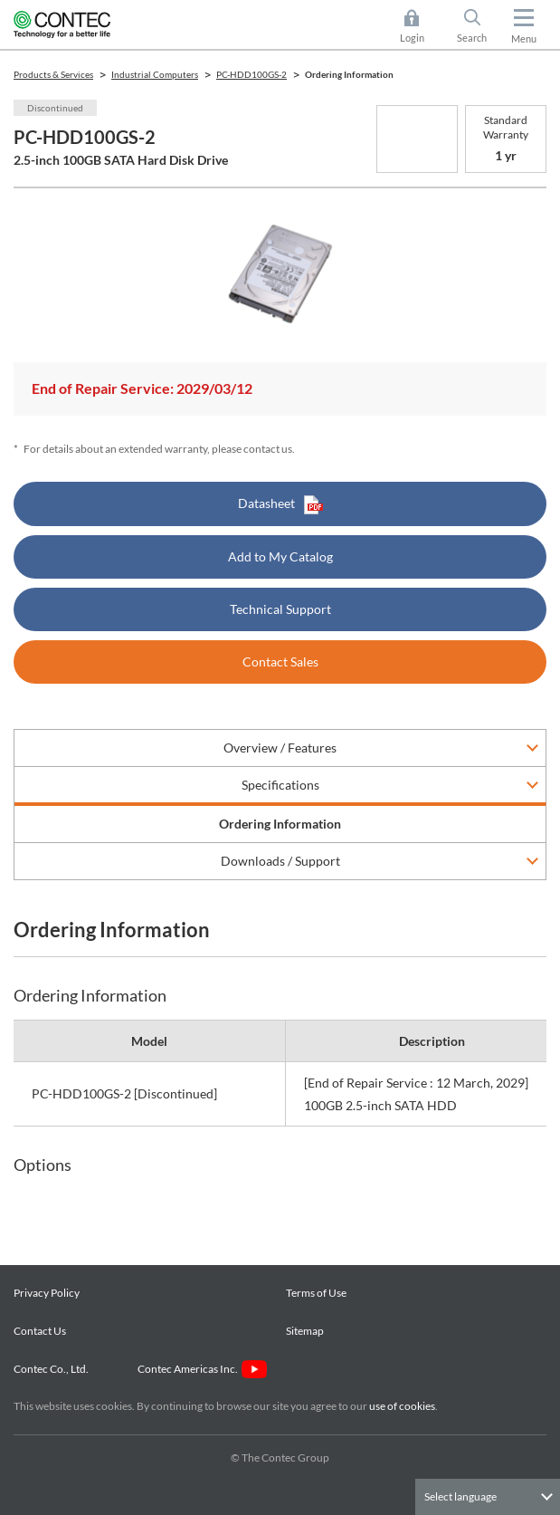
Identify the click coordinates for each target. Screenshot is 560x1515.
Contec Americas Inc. (202, 1369)
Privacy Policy (47, 1292)
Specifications (280, 784)
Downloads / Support (280, 860)
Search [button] (479, 26)
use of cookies (402, 1406)
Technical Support (280, 609)
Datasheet (280, 504)
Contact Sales (280, 661)
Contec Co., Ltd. (53, 1369)
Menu (523, 38)
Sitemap (305, 1331)
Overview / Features (280, 747)
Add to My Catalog (280, 556)
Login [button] (421, 26)
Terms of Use (316, 1292)
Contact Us (40, 1331)
